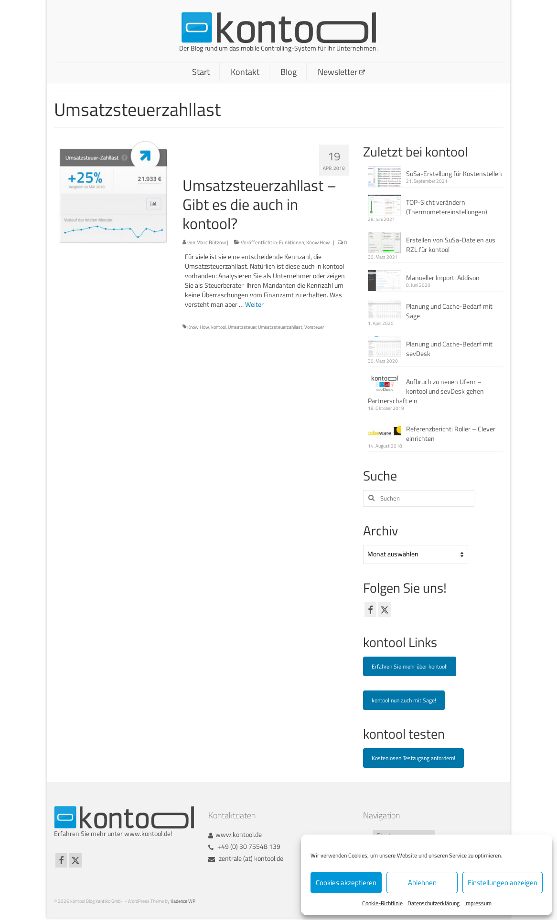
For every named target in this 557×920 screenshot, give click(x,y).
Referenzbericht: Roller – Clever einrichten (450, 433)
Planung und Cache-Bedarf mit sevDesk (449, 348)
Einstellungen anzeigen (502, 882)
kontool (218, 327)
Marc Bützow (211, 242)
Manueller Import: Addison (443, 277)
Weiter (254, 304)
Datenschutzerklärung (433, 903)
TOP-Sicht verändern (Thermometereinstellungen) (446, 207)
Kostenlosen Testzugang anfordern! (413, 758)
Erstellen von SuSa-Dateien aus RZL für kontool (450, 244)
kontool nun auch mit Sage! (404, 700)
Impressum (478, 903)
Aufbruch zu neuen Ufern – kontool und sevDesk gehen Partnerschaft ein (426, 391)
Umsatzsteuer (242, 327)
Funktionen (291, 242)
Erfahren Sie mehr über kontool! (410, 666)
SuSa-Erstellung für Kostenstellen (454, 173)
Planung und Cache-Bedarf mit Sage (449, 311)
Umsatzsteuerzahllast (280, 327)
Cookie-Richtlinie (382, 903)
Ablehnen (422, 882)
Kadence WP (183, 901)
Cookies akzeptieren (346, 882)
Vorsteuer (314, 327)
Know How (318, 242)
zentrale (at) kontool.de (245, 858)
